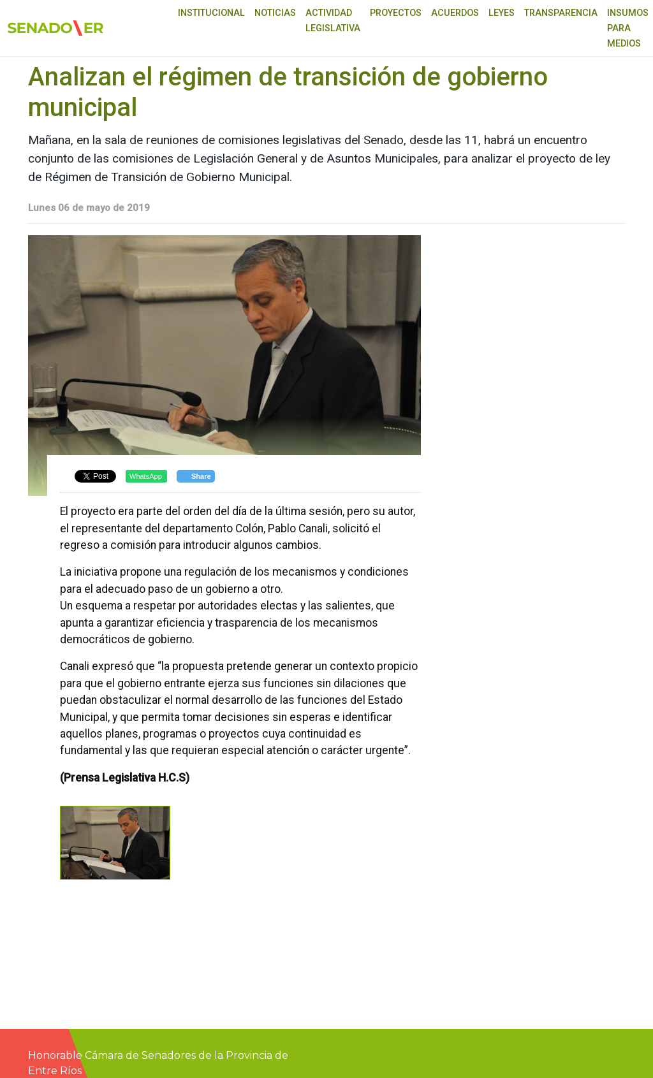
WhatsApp (145, 476)
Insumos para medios (628, 28)
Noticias (275, 13)
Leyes (501, 13)
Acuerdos (455, 13)
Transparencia (561, 13)
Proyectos (396, 13)
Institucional (211, 13)
